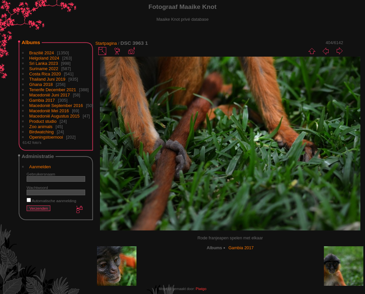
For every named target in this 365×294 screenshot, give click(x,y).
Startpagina (106, 43)
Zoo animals (41, 126)
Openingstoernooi (46, 137)
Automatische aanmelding (51, 201)
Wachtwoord (37, 187)
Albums (31, 42)
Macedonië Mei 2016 (49, 110)
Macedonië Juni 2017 (49, 95)
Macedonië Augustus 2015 (54, 116)
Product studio (43, 121)
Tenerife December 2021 (52, 89)
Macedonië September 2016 (56, 105)
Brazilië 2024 (41, 52)
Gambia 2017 (42, 100)
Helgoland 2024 (44, 58)
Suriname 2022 (43, 68)
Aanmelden (40, 166)
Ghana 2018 (41, 84)
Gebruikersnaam (41, 174)
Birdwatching (41, 131)
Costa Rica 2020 (45, 73)
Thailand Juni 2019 (47, 79)
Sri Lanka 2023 (43, 63)
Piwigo (201, 289)
